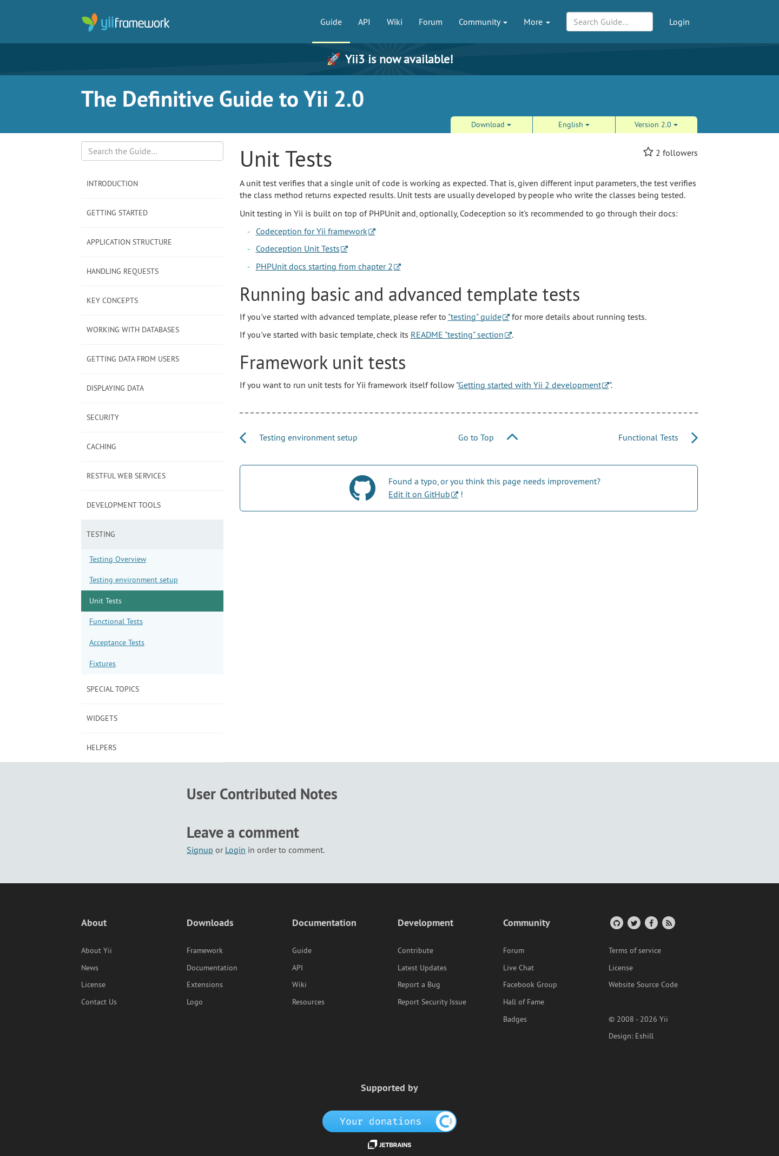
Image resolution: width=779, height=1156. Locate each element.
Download (491, 124)
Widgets (102, 718)
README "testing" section (457, 334)
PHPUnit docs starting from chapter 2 (324, 266)
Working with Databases (133, 329)
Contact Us (99, 1002)
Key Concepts (112, 300)
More (537, 21)
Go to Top (488, 437)
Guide (331, 21)
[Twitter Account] (633, 922)
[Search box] (152, 151)
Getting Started (117, 213)
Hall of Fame (523, 1002)
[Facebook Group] (650, 922)
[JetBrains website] (389, 1143)
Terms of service (635, 950)
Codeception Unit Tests (298, 248)
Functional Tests (116, 621)
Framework (205, 950)
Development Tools (124, 505)
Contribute (415, 950)
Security (103, 417)
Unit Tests (105, 601)
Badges (515, 1019)
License (93, 984)
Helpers (101, 747)
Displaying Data (115, 388)
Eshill (644, 1036)
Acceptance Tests (116, 642)
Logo (195, 1002)
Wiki (394, 21)
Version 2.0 (656, 124)
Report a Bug (419, 984)
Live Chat (518, 968)
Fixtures (102, 663)
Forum (431, 21)
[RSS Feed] (668, 922)
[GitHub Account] (616, 922)
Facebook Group (530, 984)
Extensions (205, 984)
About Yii (96, 950)
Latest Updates (422, 968)
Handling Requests (123, 271)
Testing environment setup (133, 579)
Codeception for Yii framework (311, 231)
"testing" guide (474, 316)
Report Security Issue (432, 1002)
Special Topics (113, 689)
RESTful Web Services (126, 476)
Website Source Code (643, 984)
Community (483, 21)
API (364, 21)
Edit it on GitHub (419, 494)
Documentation (212, 968)
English (574, 124)
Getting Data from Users (133, 359)
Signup (200, 849)
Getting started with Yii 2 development (529, 384)
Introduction (112, 183)
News (89, 968)
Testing (101, 534)
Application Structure (129, 242)
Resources (308, 1002)
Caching (101, 446)
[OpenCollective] (389, 1120)
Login (679, 21)
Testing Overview (117, 559)
